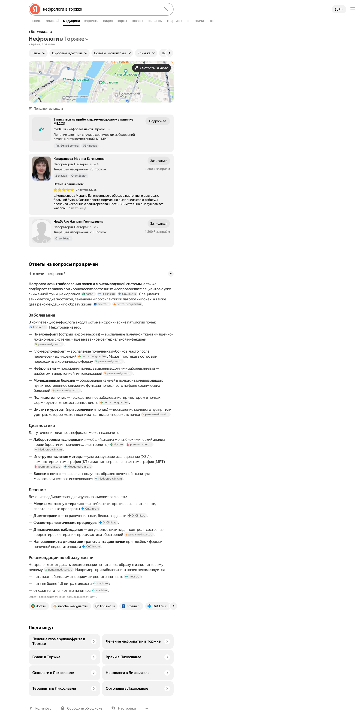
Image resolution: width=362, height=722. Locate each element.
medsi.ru (132, 576)
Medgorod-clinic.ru (48, 449)
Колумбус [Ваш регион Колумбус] (43, 708)
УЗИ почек (90, 145)
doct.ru (88, 294)
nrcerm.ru (101, 304)
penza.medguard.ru (127, 304)
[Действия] (108, 129)
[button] (47, 108)
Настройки (127, 708)
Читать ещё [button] (77, 208)
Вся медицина (41, 31)
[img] (64, 190)
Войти (339, 9)
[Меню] (352, 9)
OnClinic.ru (127, 294)
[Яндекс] (35, 9)
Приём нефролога (66, 145)
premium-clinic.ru (139, 444)
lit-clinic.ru (106, 294)
